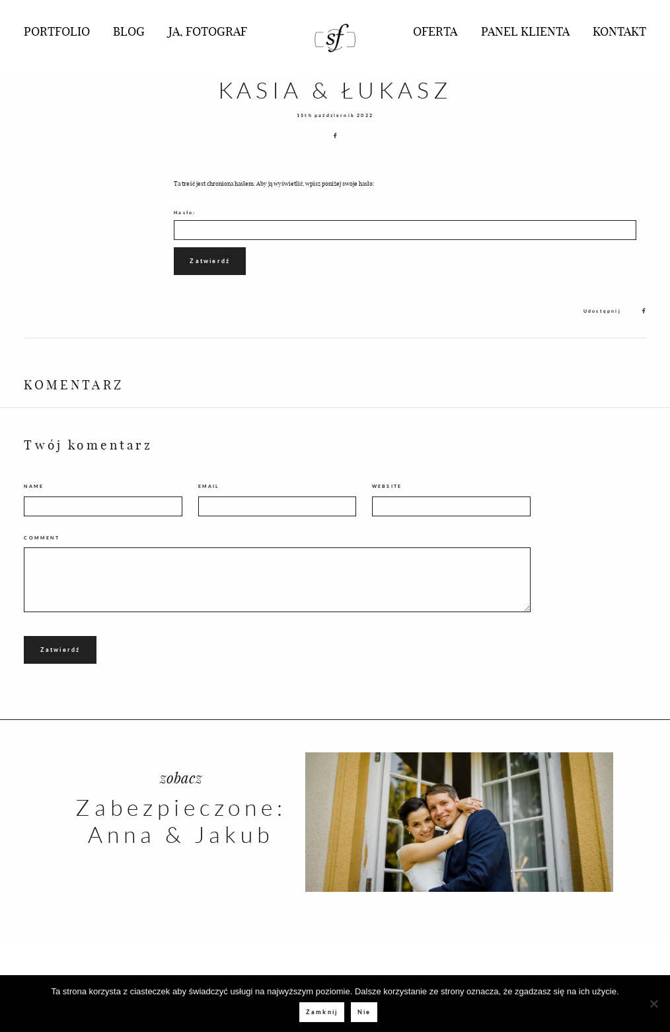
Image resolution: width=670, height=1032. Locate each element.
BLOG (129, 30)
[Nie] (653, 1003)
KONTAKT (619, 30)
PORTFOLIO (57, 30)
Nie (364, 1011)
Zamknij (322, 1011)
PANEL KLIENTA (525, 30)
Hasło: (405, 225)
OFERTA (435, 30)
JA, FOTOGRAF (207, 30)
